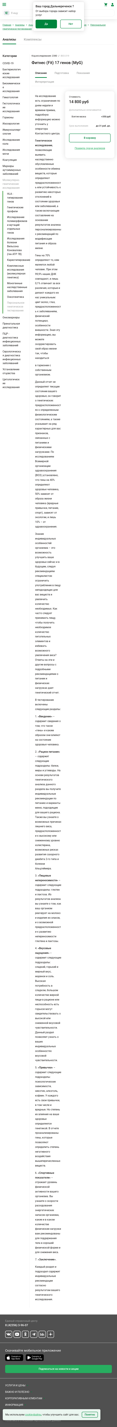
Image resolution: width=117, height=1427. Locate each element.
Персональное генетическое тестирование (15, 306)
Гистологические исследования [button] (11, 107)
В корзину (90, 137)
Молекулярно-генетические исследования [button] (11, 183)
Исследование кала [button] (11, 141)
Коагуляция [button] (10, 159)
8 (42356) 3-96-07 (16, 1325)
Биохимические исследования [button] (11, 87)
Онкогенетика (15, 296)
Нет (71, 23)
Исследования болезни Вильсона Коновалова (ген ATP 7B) (15, 246)
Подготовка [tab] (62, 73)
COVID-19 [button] (8, 63)
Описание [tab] (41, 73)
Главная (7, 25)
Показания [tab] (83, 73)
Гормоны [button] (8, 117)
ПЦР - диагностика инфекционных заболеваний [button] (12, 339)
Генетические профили (15, 209)
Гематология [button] (10, 97)
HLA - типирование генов (15, 197)
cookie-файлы (33, 1414)
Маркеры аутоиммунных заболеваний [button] (12, 170)
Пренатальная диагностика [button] (11, 325)
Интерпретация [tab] (44, 81)
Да (46, 23)
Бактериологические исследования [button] (12, 73)
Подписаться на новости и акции (59, 1368)
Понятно (90, 1414)
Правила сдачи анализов (90, 148)
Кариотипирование (18, 259)
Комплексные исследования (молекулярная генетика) (16, 271)
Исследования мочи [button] (11, 151)
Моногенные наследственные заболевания (17, 287)
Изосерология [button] (11, 123)
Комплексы (33, 39)
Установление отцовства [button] (11, 371)
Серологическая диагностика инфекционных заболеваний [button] (12, 357)
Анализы (20, 25)
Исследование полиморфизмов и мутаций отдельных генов (17, 225)
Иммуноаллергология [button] (12, 131)
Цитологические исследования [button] (11, 383)
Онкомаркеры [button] (11, 317)
